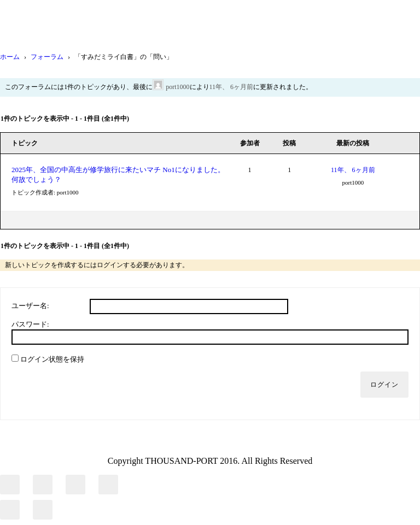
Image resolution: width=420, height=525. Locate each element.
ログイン (384, 384)
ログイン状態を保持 (52, 359)
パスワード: (30, 324)
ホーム (10, 57)
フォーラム (47, 57)
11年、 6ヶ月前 (231, 87)
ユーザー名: (30, 306)
